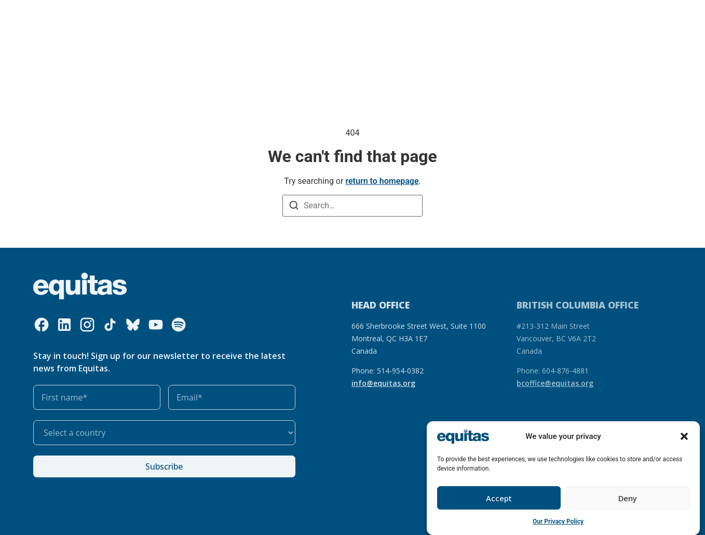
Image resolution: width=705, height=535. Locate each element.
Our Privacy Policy (558, 522)
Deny (627, 499)
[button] (684, 437)
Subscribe (164, 466)
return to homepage (381, 181)
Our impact (315, 15)
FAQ (536, 15)
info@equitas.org (383, 383)
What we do (196, 15)
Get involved (374, 15)
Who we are (131, 15)
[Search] (293, 206)
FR (516, 15)
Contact (567, 15)
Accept (499, 499)
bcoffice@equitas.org (555, 383)
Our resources (259, 15)
